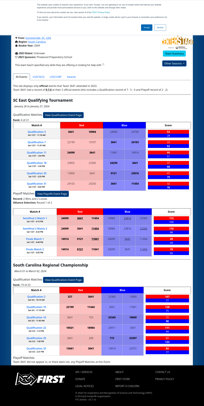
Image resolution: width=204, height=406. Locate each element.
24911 (112, 327)
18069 (133, 317)
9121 (114, 173)
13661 (70, 348)
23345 (112, 317)
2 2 (35, 228)
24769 (135, 132)
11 (37, 152)
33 (36, 348)
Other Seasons (173, 63)
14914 (135, 152)
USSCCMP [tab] (56, 77)
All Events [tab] (21, 77)
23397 (133, 338)
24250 (113, 163)
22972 (133, 348)
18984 (92, 132)
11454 (135, 183)
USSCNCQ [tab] (38, 77)
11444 (91, 307)
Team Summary (174, 53)
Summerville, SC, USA (38, 38)
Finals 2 (35, 249)
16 (36, 317)
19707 (92, 142)
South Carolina (37, 42)
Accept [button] (147, 27)
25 (37, 173)
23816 (135, 173)
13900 (71, 173)
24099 (71, 152)
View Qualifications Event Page (63, 115)
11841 (113, 152)
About (119, 372)
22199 (71, 142)
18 (37, 163)
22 (36, 327)
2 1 (35, 218)
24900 (113, 132)
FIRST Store (122, 379)
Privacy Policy (101, 12)
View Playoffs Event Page (52, 194)
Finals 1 (35, 239)
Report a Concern (127, 386)
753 (91, 317)
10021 (70, 327)
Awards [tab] (71, 77)
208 (91, 338)
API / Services (83, 372)
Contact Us (162, 372)
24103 (135, 142)
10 (36, 307)
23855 (71, 163)
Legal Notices (84, 386)
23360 (92, 163)
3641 (71, 132)
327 (70, 296)
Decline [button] (160, 27)
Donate (80, 379)
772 (112, 338)
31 (37, 183)
